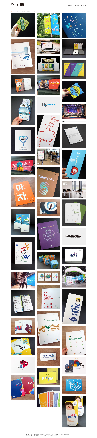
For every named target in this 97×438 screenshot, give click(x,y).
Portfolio (76, 5)
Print (18, 11)
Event (23, 11)
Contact (83, 5)
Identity (29, 11)
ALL (12, 11)
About (70, 5)
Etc (34, 11)
